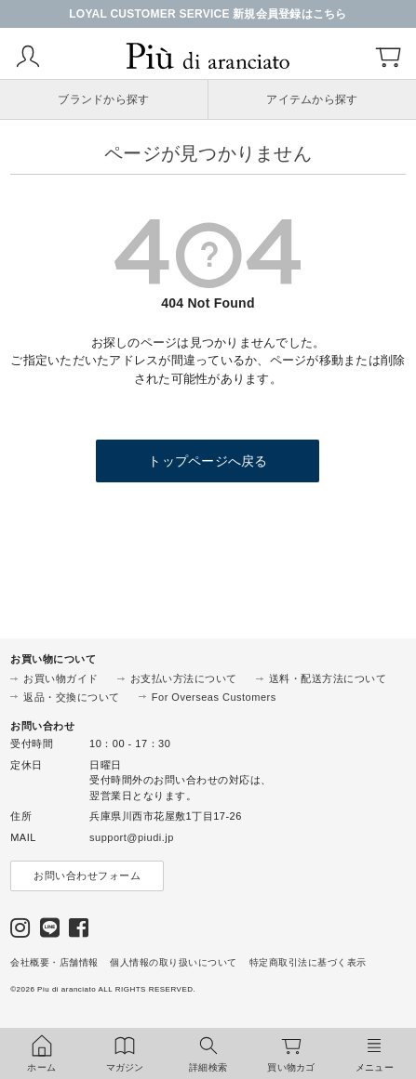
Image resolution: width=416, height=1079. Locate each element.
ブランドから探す (103, 99)
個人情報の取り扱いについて (173, 962)
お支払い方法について (183, 678)
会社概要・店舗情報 (54, 962)
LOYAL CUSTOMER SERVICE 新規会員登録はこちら (208, 13)
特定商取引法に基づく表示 (308, 962)
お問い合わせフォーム (87, 875)
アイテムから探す (311, 99)
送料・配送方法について (328, 678)
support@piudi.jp (131, 837)
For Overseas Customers (214, 697)
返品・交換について (71, 697)
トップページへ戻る (207, 461)
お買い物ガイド (61, 678)
